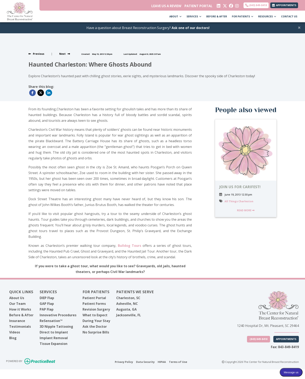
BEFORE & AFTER (216, 16)
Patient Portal (94, 298)
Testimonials (20, 326)
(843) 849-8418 (256, 5)
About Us (16, 298)
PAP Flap (47, 309)
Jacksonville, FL (128, 315)
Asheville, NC (127, 303)
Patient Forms (94, 303)
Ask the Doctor (95, 326)
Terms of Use (178, 362)
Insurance (17, 321)
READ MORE (246, 210)
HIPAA (162, 362)
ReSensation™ (51, 321)
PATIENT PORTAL (198, 6)
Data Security (145, 362)
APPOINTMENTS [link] (284, 5)
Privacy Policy (124, 362)
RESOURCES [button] (267, 16)
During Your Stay (96, 321)
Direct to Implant (54, 332)
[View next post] (64, 54)
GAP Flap (47, 303)
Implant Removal (54, 338)
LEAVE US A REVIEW (166, 6)
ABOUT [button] (175, 16)
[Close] (299, 27)
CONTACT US (289, 16)
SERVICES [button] (194, 16)
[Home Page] (20, 11)
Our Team (17, 303)
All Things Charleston (239, 201)
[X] (224, 5)
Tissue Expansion (53, 343)
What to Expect (95, 315)
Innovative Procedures (58, 315)
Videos (14, 332)
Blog (13, 338)
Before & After (21, 315)
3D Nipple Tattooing (56, 326)
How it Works (20, 309)
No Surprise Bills (96, 332)
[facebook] (230, 5)
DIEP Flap (47, 298)
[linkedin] (218, 5)
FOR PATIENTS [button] (242, 16)
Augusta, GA (126, 309)
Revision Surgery (96, 309)
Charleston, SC (128, 298)
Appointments (286, 339)
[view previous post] (36, 54)
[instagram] (236, 5)
